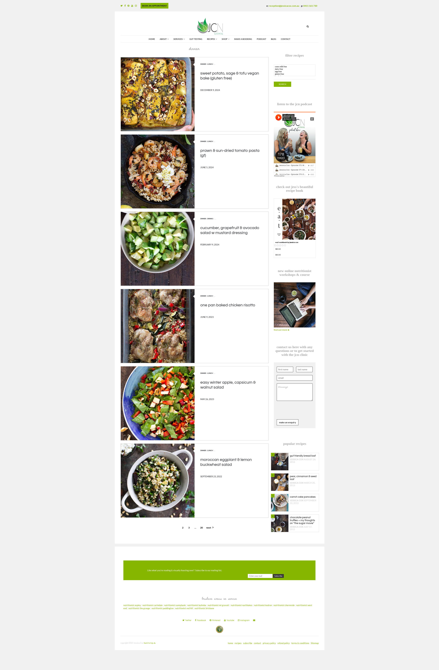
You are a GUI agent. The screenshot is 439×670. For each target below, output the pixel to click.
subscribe (247, 643)
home (230, 643)
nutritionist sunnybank (175, 605)
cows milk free (295, 66)
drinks (210, 219)
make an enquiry (287, 422)
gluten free (295, 74)
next (208, 527)
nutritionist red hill (184, 608)
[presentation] (299, 414)
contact (285, 39)
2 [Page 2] (182, 527)
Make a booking (243, 39)
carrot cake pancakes (303, 496)
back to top (149, 643)
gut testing (195, 39)
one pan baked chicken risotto (227, 305)
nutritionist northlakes (241, 605)
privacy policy (269, 643)
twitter (187, 620)
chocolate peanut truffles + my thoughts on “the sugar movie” (302, 520)
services (178, 39)
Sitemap (315, 643)
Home (152, 39)
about (163, 39)
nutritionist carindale (152, 605)
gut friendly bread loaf (303, 455)
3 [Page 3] (189, 527)
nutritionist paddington (163, 608)
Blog (273, 39)
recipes (211, 39)
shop (224, 39)
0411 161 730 (310, 5)
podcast (261, 39)
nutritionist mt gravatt (218, 605)
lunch (210, 64)
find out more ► (282, 329)
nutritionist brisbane (204, 608)
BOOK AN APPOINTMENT (154, 5)
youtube (229, 620)
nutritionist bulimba (196, 605)
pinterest (215, 620)
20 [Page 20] (201, 527)
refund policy (283, 643)
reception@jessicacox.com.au (284, 5)
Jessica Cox (296, 459)
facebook (200, 620)
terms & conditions (300, 643)
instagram (244, 620)
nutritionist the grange (139, 608)
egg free (295, 71)
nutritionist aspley (132, 605)
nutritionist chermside (284, 605)
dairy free (295, 69)
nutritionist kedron (263, 605)
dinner (203, 64)
